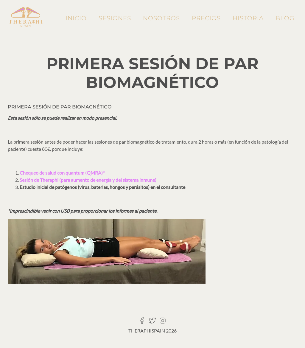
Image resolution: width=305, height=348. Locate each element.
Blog (285, 18)
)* (103, 172)
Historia (248, 18)
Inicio (76, 18)
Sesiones (115, 18)
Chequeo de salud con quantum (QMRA (60, 172)
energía (104, 180)
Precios (206, 18)
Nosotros (161, 18)
